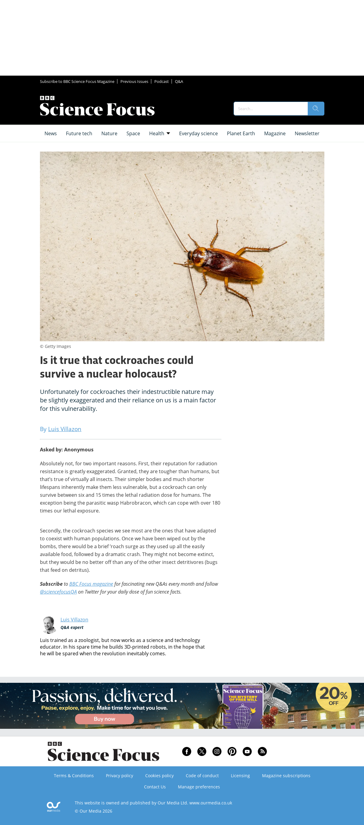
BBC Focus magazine (91, 584)
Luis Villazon (74, 619)
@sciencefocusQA (58, 591)
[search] (316, 109)
